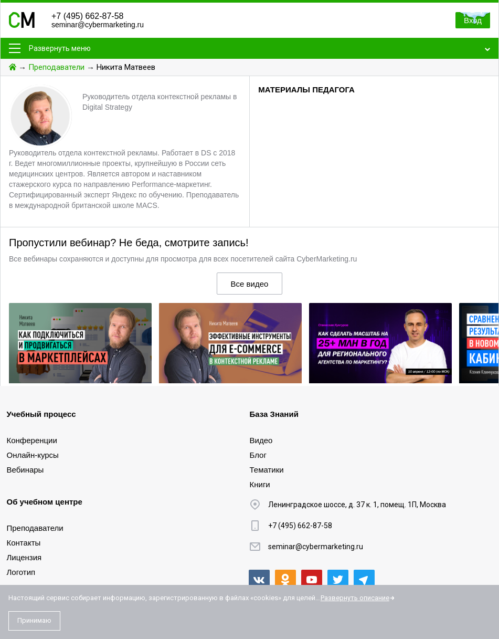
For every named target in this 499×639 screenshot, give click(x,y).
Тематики (267, 469)
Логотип (21, 572)
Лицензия (24, 557)
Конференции (32, 440)
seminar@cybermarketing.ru (97, 24)
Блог (258, 455)
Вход (473, 20)
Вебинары (25, 469)
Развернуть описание (355, 598)
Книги (260, 484)
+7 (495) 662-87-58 (87, 16)
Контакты (24, 542)
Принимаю (34, 620)
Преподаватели (56, 67)
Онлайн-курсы (33, 455)
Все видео (250, 283)
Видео (261, 440)
